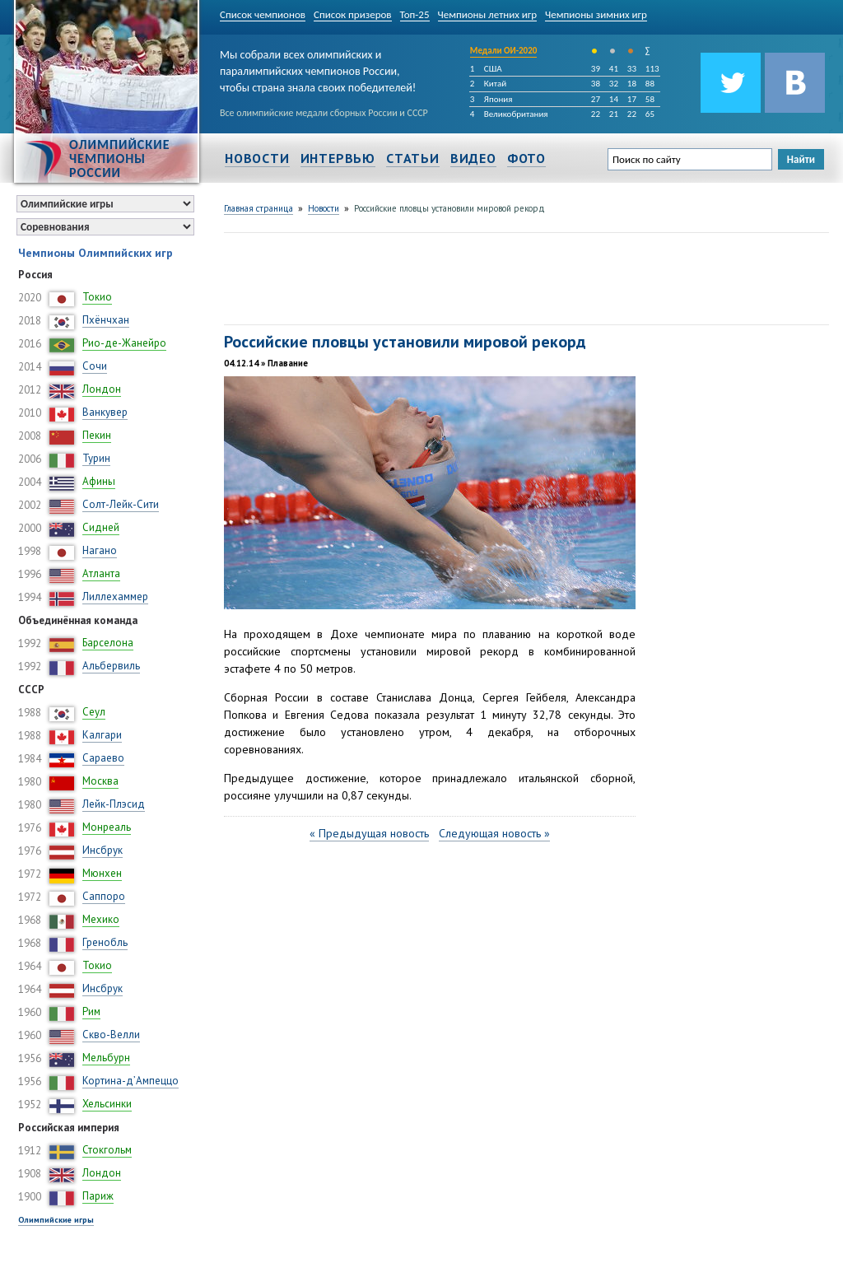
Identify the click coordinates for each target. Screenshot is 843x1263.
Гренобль (105, 942)
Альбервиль (111, 666)
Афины (98, 481)
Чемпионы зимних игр (596, 14)
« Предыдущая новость (369, 833)
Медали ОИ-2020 (504, 50)
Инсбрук (102, 850)
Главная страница (258, 208)
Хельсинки (107, 1104)
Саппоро (103, 896)
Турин (96, 458)
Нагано (99, 550)
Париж (98, 1196)
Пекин (96, 435)
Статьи (413, 158)
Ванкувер (105, 412)
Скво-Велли (111, 1035)
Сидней (100, 527)
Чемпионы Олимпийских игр (95, 252)
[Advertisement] (523, 277)
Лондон (101, 389)
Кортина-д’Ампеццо (130, 1081)
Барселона (107, 643)
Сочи (94, 366)
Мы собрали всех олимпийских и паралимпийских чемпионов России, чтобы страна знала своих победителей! (318, 68)
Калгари (102, 735)
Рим (91, 1011)
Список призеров (353, 14)
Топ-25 (415, 14)
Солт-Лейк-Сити (120, 504)
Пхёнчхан (105, 320)
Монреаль (106, 827)
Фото (526, 158)
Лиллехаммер (115, 597)
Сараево (103, 758)
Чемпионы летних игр (488, 14)
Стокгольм (107, 1150)
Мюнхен (102, 873)
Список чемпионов (262, 14)
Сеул (93, 712)
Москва (100, 781)
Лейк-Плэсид (113, 804)
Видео (473, 158)
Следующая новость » (494, 833)
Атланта (101, 573)
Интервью (337, 158)
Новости (257, 158)
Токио (97, 297)
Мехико (100, 919)
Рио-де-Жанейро (124, 343)
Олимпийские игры (56, 1219)
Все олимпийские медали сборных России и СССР (324, 113)
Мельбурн (106, 1058)
